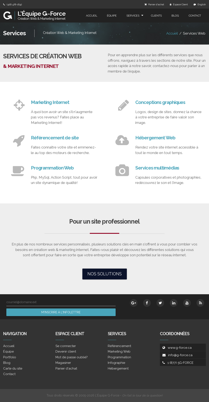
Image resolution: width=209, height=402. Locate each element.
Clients (156, 15)
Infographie (116, 363)
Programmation (119, 357)
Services (132, 15)
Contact (195, 15)
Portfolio (9, 357)
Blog (175, 15)
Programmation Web (52, 168)
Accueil (91, 15)
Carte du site (12, 368)
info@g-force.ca (180, 355)
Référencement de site (55, 137)
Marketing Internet (50, 102)
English (202, 4)
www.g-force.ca (180, 348)
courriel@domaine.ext (21, 302)
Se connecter (65, 346)
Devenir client (65, 351)
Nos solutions (104, 273)
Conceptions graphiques (160, 102)
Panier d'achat (156, 4)
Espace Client (180, 4)
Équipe (112, 15)
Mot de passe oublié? (71, 357)
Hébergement (118, 368)
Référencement (119, 346)
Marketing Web (119, 351)
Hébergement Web (155, 137)
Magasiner (63, 363)
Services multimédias (157, 168)
